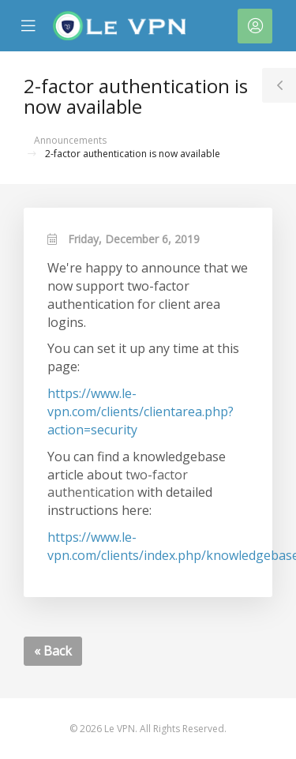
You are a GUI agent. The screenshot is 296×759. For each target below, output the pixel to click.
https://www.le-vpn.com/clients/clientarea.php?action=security (140, 411)
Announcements (70, 140)
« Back (53, 650)
